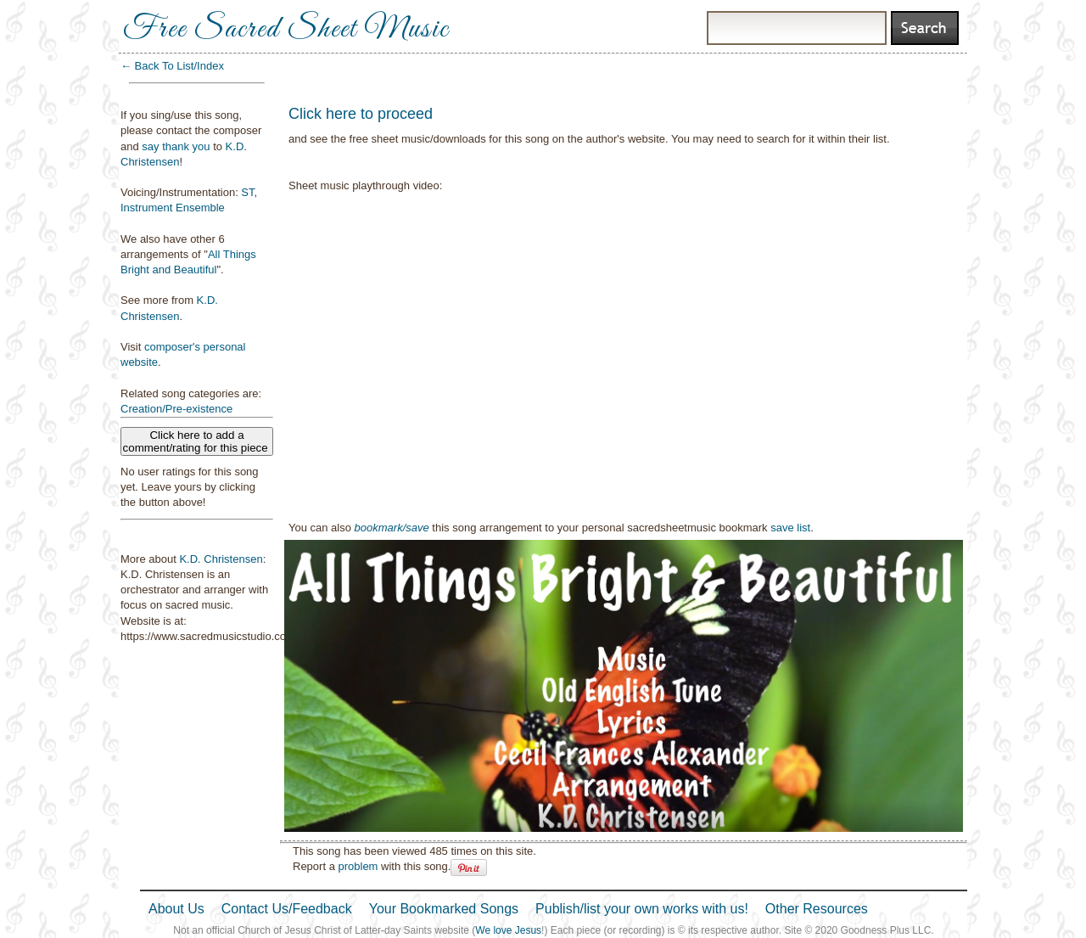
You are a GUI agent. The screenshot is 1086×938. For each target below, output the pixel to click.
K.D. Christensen (220, 559)
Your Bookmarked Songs (443, 908)
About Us (176, 908)
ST (247, 192)
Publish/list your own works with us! (641, 908)
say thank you (176, 146)
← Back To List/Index (172, 65)
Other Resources (816, 908)
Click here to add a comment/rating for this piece (197, 441)
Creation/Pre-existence (176, 408)
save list (790, 527)
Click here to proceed (360, 113)
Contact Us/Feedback (286, 908)
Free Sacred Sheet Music (286, 29)
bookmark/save (392, 527)
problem (358, 866)
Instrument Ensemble (172, 207)
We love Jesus (508, 930)
